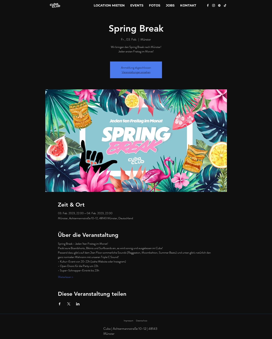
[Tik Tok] (225, 5)
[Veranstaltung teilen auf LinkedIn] (78, 303)
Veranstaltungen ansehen (136, 72)
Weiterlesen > (65, 277)
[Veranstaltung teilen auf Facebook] (59, 303)
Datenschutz (141, 320)
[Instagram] (213, 5)
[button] (188, 5)
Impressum (128, 320)
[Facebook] (208, 5)
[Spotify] (219, 5)
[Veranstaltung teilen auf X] (69, 303)
